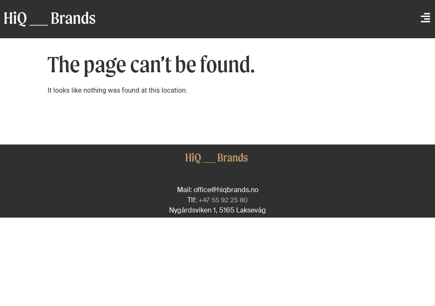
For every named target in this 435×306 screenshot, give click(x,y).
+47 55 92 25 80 (223, 200)
